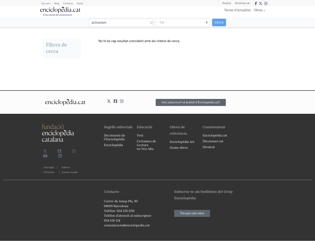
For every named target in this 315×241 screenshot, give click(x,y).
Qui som (45, 3)
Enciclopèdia (113, 145)
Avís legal (49, 167)
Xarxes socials (70, 172)
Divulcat (226, 3)
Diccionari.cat (242, 3)
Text (140, 135)
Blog (56, 3)
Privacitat (49, 172)
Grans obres (179, 147)
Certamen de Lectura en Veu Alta (146, 145)
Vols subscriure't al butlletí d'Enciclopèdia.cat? (191, 102)
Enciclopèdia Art (182, 142)
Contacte (68, 3)
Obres (258, 10)
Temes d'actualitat (237, 10)
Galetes (65, 167)
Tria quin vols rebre (192, 213)
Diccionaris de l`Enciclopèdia (114, 137)
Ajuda (80, 3)
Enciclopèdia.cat (214, 135)
